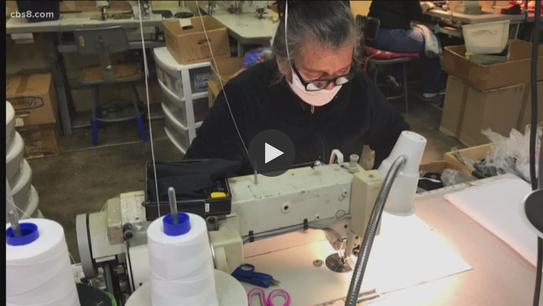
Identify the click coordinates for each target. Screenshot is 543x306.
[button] (271, 153)
